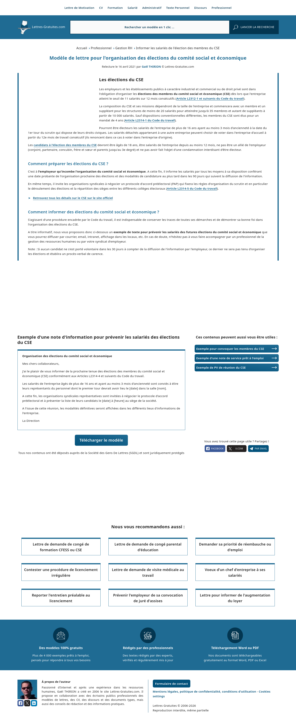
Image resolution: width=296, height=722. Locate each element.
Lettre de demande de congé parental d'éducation (148, 547)
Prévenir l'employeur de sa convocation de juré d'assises (148, 598)
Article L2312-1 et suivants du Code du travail (210, 98)
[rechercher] (253, 27)
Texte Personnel (178, 8)
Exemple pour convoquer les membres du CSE (230, 349)
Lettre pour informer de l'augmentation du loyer (235, 598)
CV (101, 8)
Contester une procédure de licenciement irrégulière (61, 572)
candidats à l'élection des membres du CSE (65, 145)
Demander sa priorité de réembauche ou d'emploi (235, 547)
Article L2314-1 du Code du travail (150, 120)
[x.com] (27, 703)
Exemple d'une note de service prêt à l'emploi (230, 358)
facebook (215, 448)
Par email (258, 448)
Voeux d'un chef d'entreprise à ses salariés (235, 572)
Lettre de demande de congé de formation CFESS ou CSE (61, 547)
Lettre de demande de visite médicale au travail (148, 572)
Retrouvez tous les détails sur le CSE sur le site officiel (73, 198)
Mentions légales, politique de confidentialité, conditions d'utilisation (205, 691)
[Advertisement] (59, 102)
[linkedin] (34, 703)
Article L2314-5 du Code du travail (192, 188)
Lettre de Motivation (79, 8)
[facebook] (20, 703)
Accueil (81, 48)
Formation (115, 8)
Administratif (151, 8)
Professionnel (222, 8)
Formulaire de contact (171, 684)
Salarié (132, 8)
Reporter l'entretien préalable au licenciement (61, 598)
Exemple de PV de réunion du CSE (221, 367)
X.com (236, 448)
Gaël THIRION (151, 66)
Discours (200, 8)
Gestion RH (123, 48)
